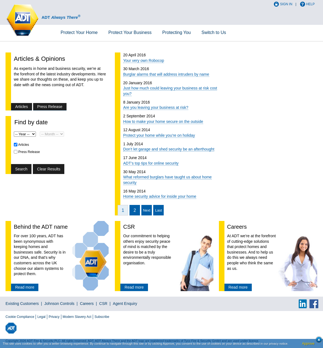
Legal (41, 317)
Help (310, 4)
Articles (21, 106)
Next (146, 210)
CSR (103, 303)
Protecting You (176, 32)
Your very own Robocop (143, 60)
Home (78, 32)
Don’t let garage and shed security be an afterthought (168, 149)
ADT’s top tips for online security (151, 163)
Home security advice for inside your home (159, 196)
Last (158, 210)
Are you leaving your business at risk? (155, 107)
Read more (24, 287)
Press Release (49, 106)
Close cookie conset (317, 341)
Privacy (54, 317)
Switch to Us (214, 32)
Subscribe (101, 317)
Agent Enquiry (125, 303)
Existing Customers (22, 303)
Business (130, 32)
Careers (87, 303)
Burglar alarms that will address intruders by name (166, 74)
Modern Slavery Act (77, 317)
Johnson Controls (59, 303)
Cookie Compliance (20, 317)
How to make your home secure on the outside (163, 121)
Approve (308, 343)
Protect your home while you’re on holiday (159, 135)
